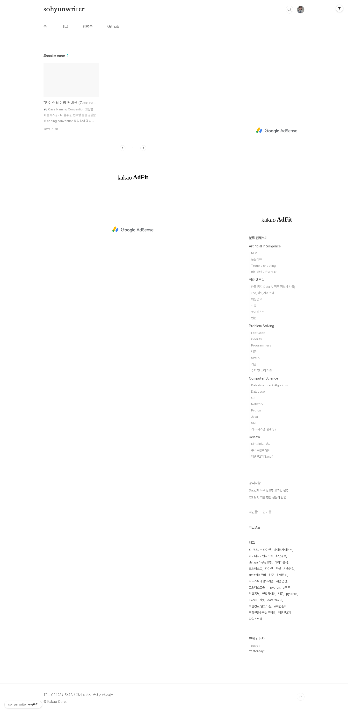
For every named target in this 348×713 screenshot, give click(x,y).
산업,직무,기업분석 (262, 293)
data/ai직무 (274, 600)
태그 (64, 26)
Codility (256, 339)
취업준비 (281, 575)
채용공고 (256, 299)
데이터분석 (281, 562)
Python (256, 410)
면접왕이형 (269, 594)
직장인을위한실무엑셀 (262, 612)
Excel (253, 600)
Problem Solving (261, 326)
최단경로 (281, 556)
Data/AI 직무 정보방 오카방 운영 (269, 490)
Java (254, 416)
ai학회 (286, 587)
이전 (122, 148)
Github (113, 26)
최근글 (253, 512)
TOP (300, 697)
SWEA (255, 358)
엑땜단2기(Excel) (262, 456)
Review (254, 437)
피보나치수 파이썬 (260, 550)
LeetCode (258, 333)
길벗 (262, 600)
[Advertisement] (133, 229)
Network (257, 404)
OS (253, 398)
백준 (253, 351)
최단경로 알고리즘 (260, 606)
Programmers (261, 345)
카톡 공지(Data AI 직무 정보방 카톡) (273, 286)
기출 (253, 364)
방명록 (88, 26)
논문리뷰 (256, 259)
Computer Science (263, 378)
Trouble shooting (263, 265)
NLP (254, 253)
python (275, 587)
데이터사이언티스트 (261, 556)
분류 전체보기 (258, 238)
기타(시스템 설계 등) (263, 429)
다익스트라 (255, 619)
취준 (271, 575)
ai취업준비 (280, 606)
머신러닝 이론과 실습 (263, 272)
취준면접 (281, 581)
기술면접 (288, 568)
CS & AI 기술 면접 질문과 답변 (267, 497)
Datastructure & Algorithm (269, 385)
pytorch (291, 594)
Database (258, 391)
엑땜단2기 (284, 612)
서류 (253, 305)
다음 (143, 148)
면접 (253, 318)
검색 (289, 9)
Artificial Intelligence (265, 246)
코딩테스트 (257, 312)
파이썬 (269, 568)
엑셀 (278, 568)
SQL (254, 423)
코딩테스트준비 (258, 587)
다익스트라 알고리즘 (261, 581)
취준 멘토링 (256, 280)
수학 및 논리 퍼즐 (261, 370)
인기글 (267, 512)
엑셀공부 (254, 594)
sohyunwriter (64, 9)
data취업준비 (257, 575)
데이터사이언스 (283, 550)
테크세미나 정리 (260, 444)
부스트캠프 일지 (260, 450)
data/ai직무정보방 (260, 562)
